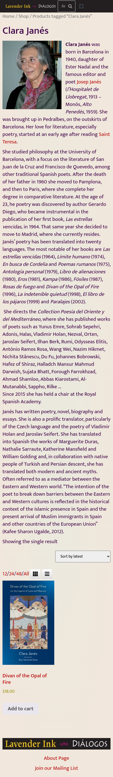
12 (4, 574)
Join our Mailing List (56, 768)
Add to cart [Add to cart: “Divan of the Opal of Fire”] (20, 708)
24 (11, 574)
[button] (81, 6)
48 (19, 574)
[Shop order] (83, 556)
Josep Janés (89, 81)
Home (8, 16)
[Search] (70, 6)
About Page (56, 758)
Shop (23, 16)
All (26, 574)
